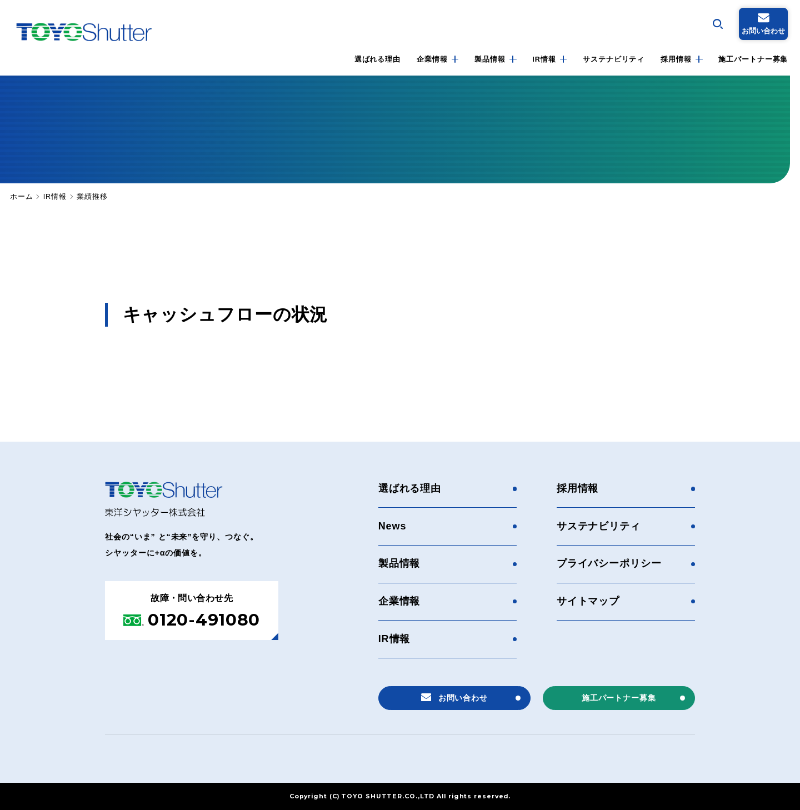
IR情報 (544, 59)
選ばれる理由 (377, 59)
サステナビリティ (613, 59)
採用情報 (676, 59)
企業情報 (432, 59)
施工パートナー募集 (753, 59)
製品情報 (490, 59)
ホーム (21, 197)
